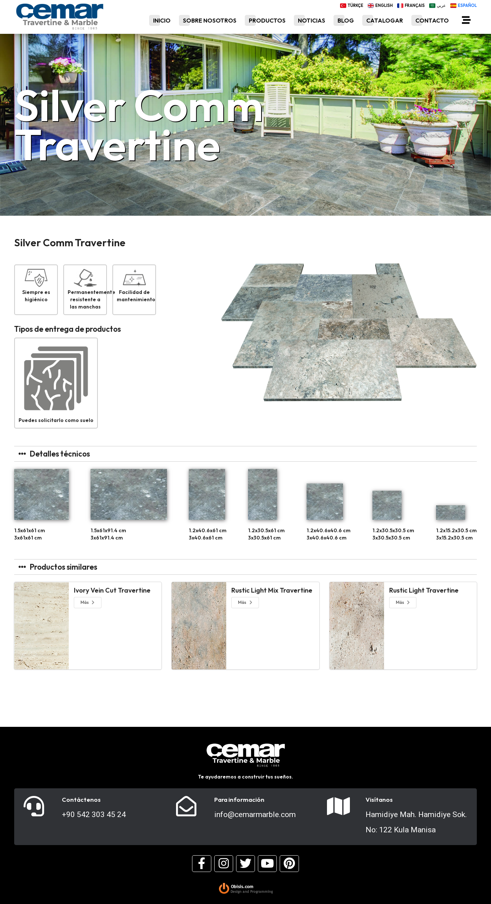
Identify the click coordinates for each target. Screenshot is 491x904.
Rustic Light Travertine (424, 590)
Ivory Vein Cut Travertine (112, 590)
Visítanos (379, 799)
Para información (239, 799)
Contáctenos (81, 799)
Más (88, 602)
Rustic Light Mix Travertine (271, 590)
